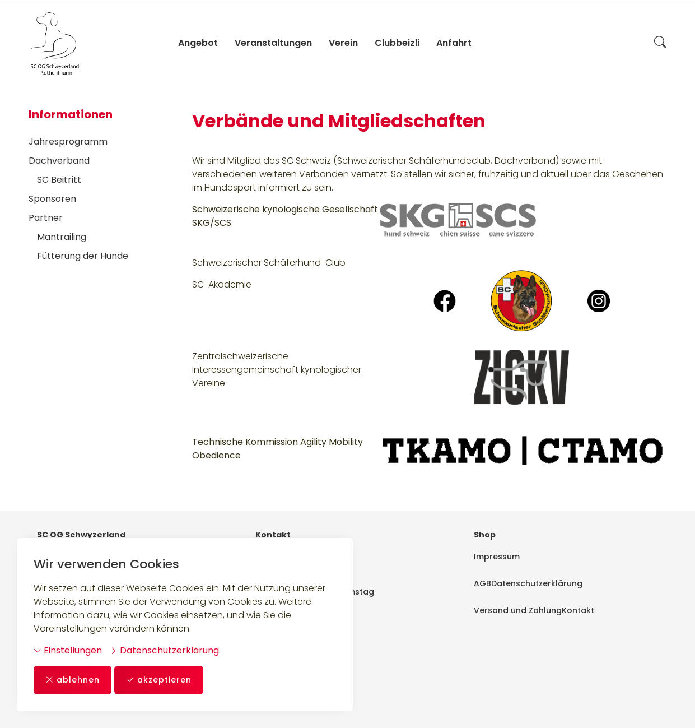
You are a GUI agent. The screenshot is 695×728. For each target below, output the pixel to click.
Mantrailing (61, 236)
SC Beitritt (59, 179)
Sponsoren (52, 198)
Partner (46, 217)
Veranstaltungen (273, 42)
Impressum (497, 556)
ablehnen (72, 680)
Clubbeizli (397, 42)
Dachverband (59, 160)
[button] (660, 43)
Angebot (198, 42)
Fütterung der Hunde (82, 255)
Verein (343, 42)
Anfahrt (454, 42)
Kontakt (578, 610)
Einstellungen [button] (68, 650)
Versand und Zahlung (518, 610)
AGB (482, 583)
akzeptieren (159, 680)
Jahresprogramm (68, 141)
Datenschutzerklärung (164, 650)
